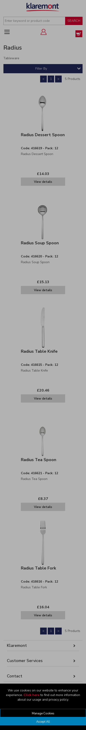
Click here (31, 695)
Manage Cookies (43, 713)
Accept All (43, 722)
